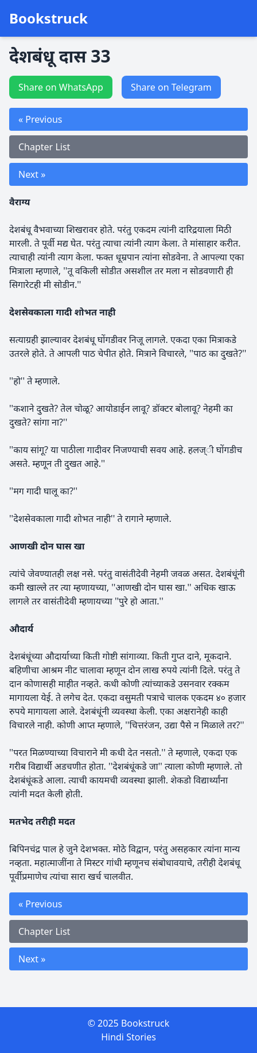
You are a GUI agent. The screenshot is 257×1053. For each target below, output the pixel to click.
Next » (31, 174)
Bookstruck (48, 18)
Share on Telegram (171, 87)
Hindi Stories (128, 1037)
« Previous (40, 119)
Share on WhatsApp (60, 87)
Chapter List (44, 147)
